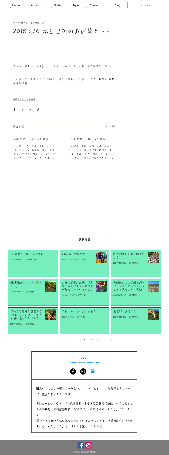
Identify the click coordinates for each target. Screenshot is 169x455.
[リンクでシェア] (37, 109)
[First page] (58, 339)
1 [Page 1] (71, 339)
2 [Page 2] (77, 339)
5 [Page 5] (97, 339)
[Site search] (145, 5)
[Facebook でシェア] (14, 109)
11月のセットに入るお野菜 (88, 139)
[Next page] (104, 339)
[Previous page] (64, 339)
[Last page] (111, 339)
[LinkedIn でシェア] (29, 109)
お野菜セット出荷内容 (24, 99)
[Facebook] (73, 371)
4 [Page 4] (91, 339)
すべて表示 (110, 126)
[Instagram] (83, 371)
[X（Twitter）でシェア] (22, 109)
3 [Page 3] (84, 339)
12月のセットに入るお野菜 (31, 139)
